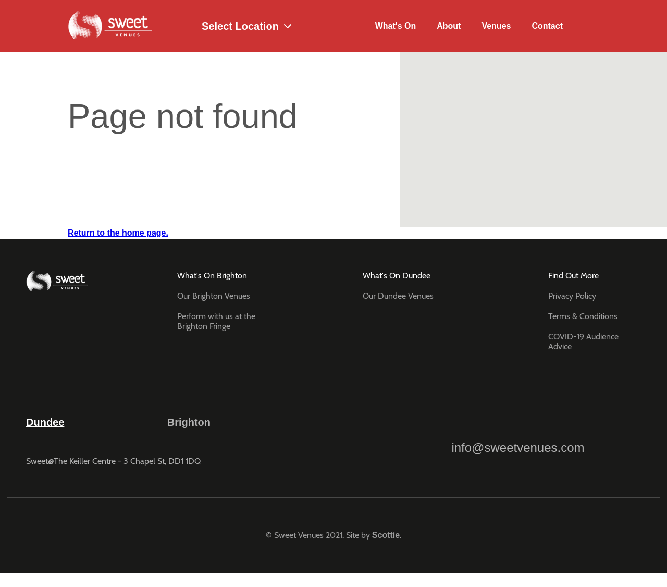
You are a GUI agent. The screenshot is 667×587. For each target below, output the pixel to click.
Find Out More (573, 275)
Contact (547, 25)
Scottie (386, 535)
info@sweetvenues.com (517, 434)
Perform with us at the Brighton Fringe (216, 321)
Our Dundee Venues (398, 296)
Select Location (231, 26)
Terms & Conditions (582, 316)
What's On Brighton (212, 275)
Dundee (45, 422)
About (449, 25)
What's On (395, 25)
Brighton (189, 422)
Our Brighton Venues (213, 296)
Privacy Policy (572, 296)
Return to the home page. (118, 232)
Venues (496, 25)
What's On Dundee (396, 275)
